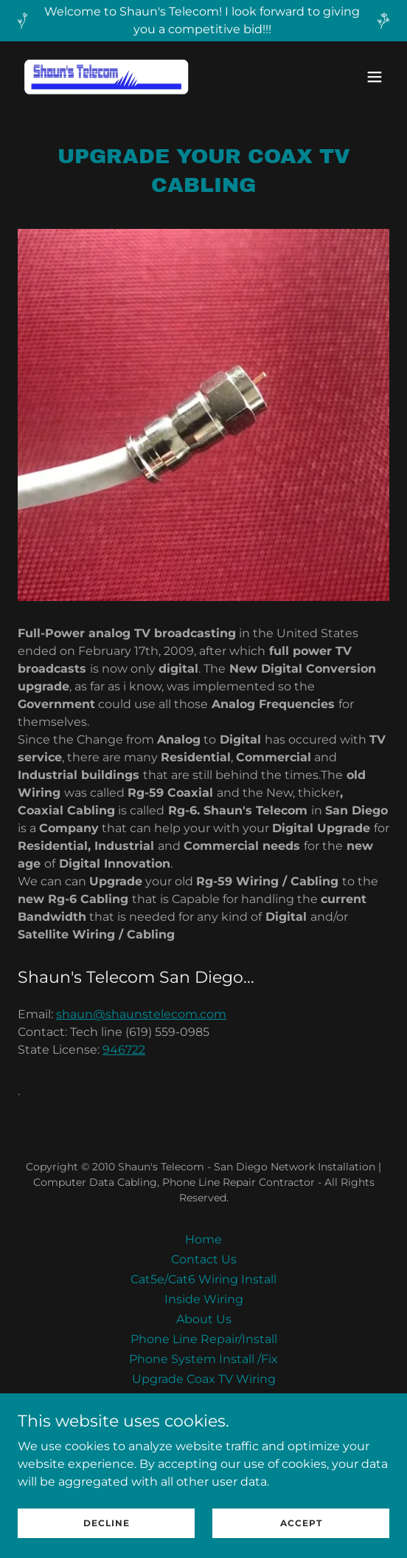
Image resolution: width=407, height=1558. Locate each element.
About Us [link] (204, 1319)
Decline (106, 1522)
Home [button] (203, 1239)
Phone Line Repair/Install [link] (204, 1339)
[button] (374, 77)
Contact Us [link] (204, 1259)
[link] (106, 76)
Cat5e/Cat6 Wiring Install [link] (203, 1279)
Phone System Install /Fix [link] (203, 1359)
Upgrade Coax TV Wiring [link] (204, 1379)
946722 (123, 1050)
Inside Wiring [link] (203, 1299)
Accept (301, 1522)
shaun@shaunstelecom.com (141, 1014)
